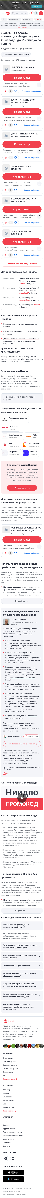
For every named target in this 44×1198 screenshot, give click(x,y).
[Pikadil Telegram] (13, 1158)
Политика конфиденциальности (14, 1194)
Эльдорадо (7, 1097)
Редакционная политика (13, 1136)
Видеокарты (8, 1072)
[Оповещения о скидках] (31, 13)
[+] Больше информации (31, 91)
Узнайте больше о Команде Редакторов (22, 744)
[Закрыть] (2, 5)
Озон (5, 1104)
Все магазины (10, 1111)
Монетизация (8, 1139)
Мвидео (6, 1093)
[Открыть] (36, 6)
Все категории (10, 1079)
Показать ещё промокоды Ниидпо (22, 264)
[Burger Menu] (3, 13)
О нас (5, 1122)
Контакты (7, 1146)
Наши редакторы (12, 641)
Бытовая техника (10, 1065)
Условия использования (11, 1192)
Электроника (8, 1058)
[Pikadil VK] (5, 1158)
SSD (4, 1076)
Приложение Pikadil (13, 1166)
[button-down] (15, 91)
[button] (13, 13)
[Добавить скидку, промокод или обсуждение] (41, 13)
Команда (6, 1125)
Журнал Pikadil (9, 1129)
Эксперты (7, 1143)
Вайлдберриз (8, 1107)
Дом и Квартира (9, 1061)
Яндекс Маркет (9, 1100)
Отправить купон (22, 488)
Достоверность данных (13, 1132)
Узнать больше (22, 27)
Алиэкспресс (8, 1090)
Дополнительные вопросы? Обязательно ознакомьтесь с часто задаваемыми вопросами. (21, 341)
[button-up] (6, 91)
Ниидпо (31, 60)
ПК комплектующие (11, 1069)
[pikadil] (7, 13)
